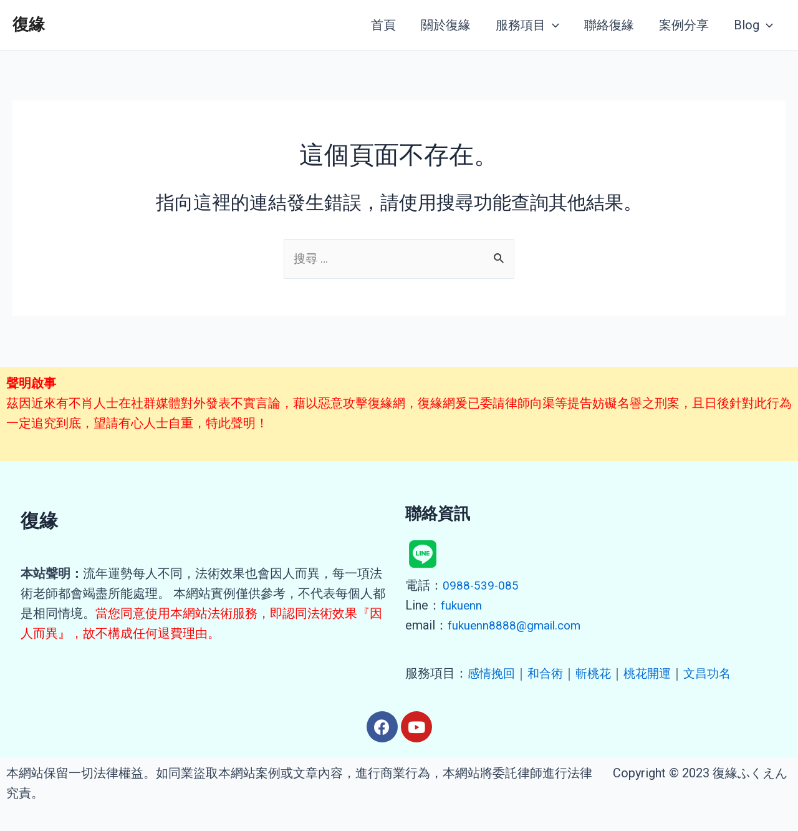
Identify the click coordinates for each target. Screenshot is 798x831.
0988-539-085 (481, 585)
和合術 (548, 673)
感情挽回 (492, 673)
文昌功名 (717, 673)
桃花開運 (655, 673)
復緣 (28, 24)
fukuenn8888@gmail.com (517, 625)
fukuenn (462, 605)
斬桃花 (598, 673)
